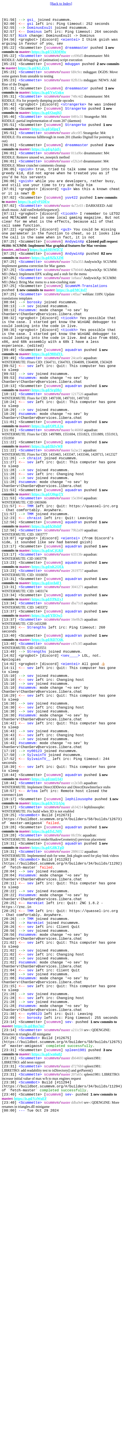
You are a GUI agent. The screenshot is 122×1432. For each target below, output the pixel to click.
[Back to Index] (61, 3)
